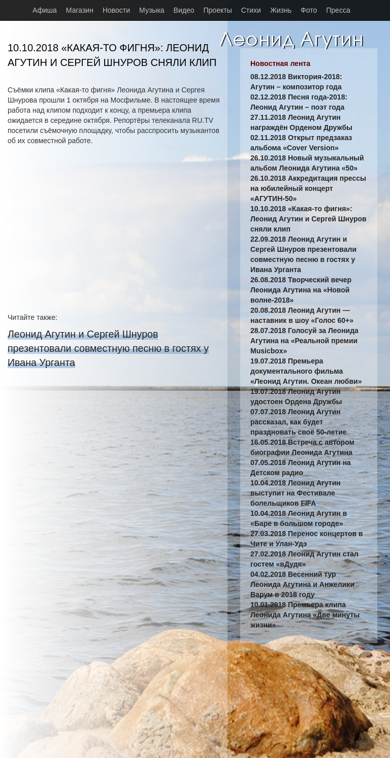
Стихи (251, 10)
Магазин (79, 10)
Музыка (152, 10)
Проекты (218, 10)
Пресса (338, 10)
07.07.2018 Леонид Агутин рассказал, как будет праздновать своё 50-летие (298, 422)
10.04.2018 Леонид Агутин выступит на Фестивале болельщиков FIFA (295, 493)
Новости (116, 10)
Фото (309, 10)
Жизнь (280, 10)
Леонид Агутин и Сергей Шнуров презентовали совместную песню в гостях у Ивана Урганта (108, 348)
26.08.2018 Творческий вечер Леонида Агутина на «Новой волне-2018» (300, 290)
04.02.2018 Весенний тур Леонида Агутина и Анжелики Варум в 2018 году (302, 584)
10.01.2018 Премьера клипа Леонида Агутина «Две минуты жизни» (305, 615)
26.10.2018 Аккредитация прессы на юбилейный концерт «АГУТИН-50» (308, 188)
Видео (184, 10)
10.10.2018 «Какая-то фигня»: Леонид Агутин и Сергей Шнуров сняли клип (308, 219)
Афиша (44, 10)
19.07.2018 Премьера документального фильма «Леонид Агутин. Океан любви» (306, 371)
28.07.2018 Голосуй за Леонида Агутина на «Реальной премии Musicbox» (304, 340)
